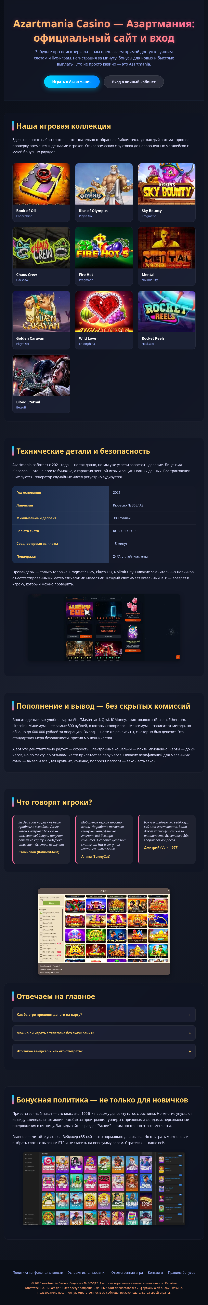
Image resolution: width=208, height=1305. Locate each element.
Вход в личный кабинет (134, 81)
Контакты (155, 1272)
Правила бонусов (181, 1272)
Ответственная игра (127, 1272)
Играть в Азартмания (72, 81)
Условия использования (87, 1272)
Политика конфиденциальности (38, 1272)
